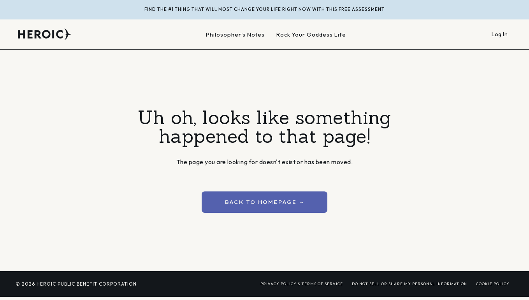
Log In (500, 34)
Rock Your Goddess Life (311, 34)
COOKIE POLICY (493, 283)
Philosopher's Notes (235, 34)
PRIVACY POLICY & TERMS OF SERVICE (301, 283)
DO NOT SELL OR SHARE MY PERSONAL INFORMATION (409, 283)
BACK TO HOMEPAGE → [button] (264, 202)
